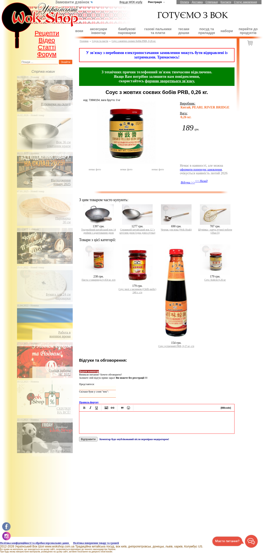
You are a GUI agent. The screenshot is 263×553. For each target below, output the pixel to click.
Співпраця (212, 2)
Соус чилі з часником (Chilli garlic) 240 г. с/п (137, 291)
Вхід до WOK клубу (130, 2)
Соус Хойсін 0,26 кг (215, 279)
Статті (47, 47)
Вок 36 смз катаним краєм (59, 144)
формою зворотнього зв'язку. (170, 81)
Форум (46, 54)
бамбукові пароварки (127, 31)
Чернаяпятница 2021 (61, 448)
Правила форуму (89, 402)
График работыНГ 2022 (60, 372)
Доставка (197, 2)
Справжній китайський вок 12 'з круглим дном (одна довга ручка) (137, 231)
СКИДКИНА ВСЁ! (64, 410)
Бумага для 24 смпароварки (58, 296)
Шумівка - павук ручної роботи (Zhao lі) (215, 231)
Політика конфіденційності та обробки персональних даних (35, 543)
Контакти (225, 2)
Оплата (184, 2)
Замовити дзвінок (74, 2)
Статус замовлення (245, 2)
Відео (46, 40)
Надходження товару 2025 (61, 182)
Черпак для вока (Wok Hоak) (176, 229)
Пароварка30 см (63, 220)
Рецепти (47, 33)
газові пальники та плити (158, 31)
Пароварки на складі (56, 104)
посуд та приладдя (206, 31)
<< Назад (201, 181)
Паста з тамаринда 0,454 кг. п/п (98, 279)
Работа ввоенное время (60, 334)
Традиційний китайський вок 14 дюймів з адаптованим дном (98, 231)
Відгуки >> (188, 182)
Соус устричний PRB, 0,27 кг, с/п (176, 346)
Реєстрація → (156, 2)
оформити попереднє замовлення (201, 169)
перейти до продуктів (248, 31)
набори (226, 31)
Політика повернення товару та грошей (96, 543)
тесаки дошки (183, 31)
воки (79, 31)
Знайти (65, 62)
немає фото (95, 169)
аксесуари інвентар (98, 31)
